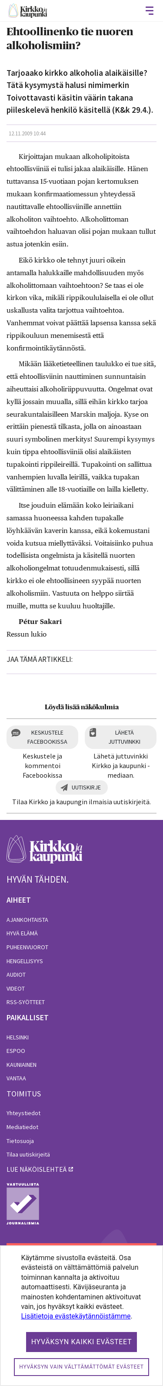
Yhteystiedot (23, 1113)
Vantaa (16, 1078)
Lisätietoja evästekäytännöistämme (75, 1316)
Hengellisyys (25, 961)
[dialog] (81, 1315)
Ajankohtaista (27, 920)
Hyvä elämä (22, 933)
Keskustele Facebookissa (47, 736)
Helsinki (18, 1037)
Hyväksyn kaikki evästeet (81, 1342)
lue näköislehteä (37, 1169)
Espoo (16, 1051)
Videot (16, 988)
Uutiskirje (86, 787)
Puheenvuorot (27, 947)
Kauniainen (22, 1065)
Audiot (16, 974)
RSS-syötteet (26, 1002)
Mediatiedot (22, 1127)
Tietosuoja (20, 1141)
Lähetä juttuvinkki (124, 736)
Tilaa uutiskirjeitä (28, 1154)
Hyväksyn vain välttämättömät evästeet (81, 1367)
